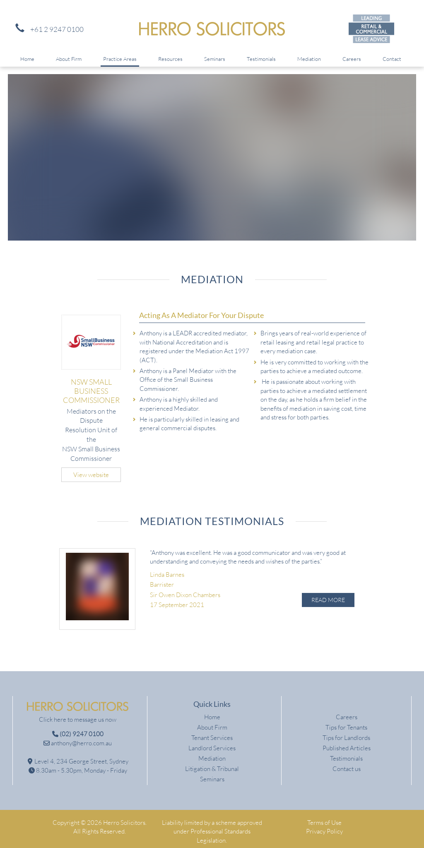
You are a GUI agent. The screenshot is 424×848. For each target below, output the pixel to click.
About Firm (69, 58)
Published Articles (347, 743)
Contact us (346, 764)
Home (27, 58)
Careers (351, 58)
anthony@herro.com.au (77, 738)
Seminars (214, 58)
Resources (170, 58)
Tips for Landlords (346, 733)
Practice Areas (120, 58)
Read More (328, 599)
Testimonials (261, 58)
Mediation (309, 58)
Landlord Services (212, 743)
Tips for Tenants (346, 722)
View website (91, 475)
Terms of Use (324, 818)
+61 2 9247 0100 (47, 29)
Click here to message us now (77, 714)
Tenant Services (212, 733)
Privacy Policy (324, 826)
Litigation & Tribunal (212, 764)
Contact (392, 58)
